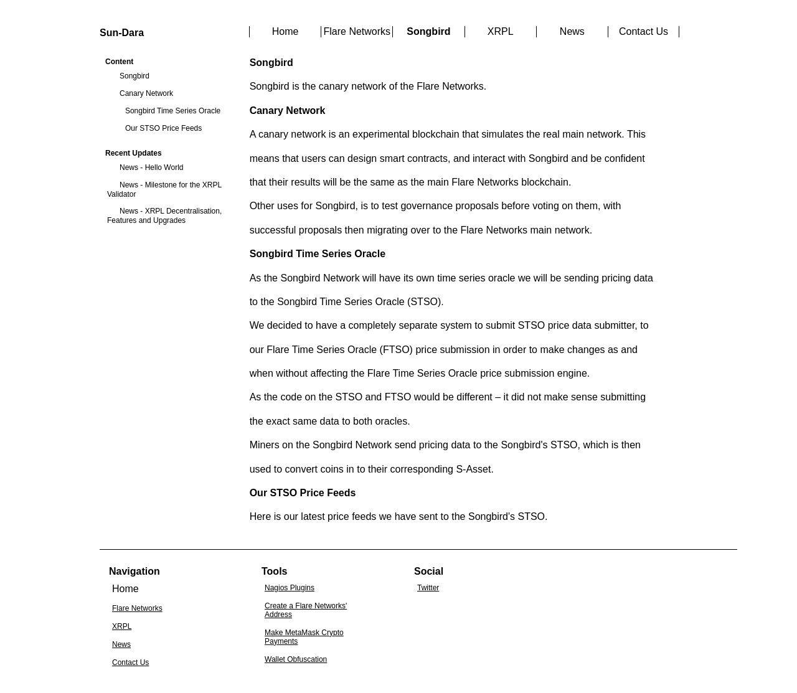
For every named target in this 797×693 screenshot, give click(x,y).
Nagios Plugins (289, 587)
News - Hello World (151, 167)
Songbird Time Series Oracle (172, 110)
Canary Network (146, 93)
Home (285, 31)
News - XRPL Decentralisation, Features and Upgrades (164, 216)
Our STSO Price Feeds (163, 128)
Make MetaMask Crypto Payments (304, 637)
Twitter (428, 587)
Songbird (134, 76)
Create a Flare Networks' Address (306, 610)
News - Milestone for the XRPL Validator (164, 190)
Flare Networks (356, 31)
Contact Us (643, 31)
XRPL (501, 31)
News (572, 31)
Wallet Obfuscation (296, 659)
